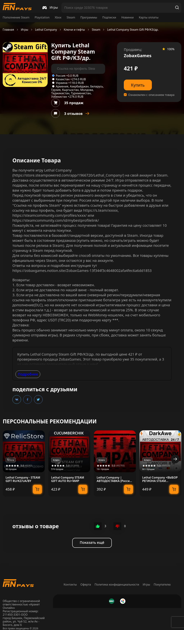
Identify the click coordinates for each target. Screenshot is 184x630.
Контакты (70, 584)
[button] (175, 459)
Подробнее (28, 374)
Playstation (42, 17)
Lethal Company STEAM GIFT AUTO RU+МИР (67, 479)
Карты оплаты (148, 17)
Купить (138, 85)
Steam (71, 17)
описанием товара (161, 95)
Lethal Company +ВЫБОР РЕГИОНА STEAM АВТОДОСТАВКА (160, 479)
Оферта (85, 584)
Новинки (127, 17)
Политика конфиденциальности (117, 584)
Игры (24, 29)
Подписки (109, 17)
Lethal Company (46, 29)
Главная (8, 29)
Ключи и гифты (74, 29)
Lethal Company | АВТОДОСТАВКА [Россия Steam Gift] (114, 479)
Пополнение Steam (16, 17)
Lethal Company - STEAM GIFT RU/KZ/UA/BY (23, 479)
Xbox (58, 17)
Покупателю (162, 584)
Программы (88, 17)
